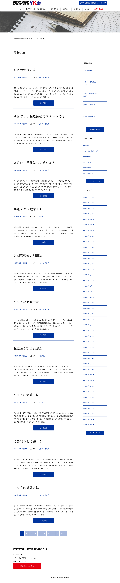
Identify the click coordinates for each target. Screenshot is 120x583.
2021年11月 (88, 419)
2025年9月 (88, 236)
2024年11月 (88, 291)
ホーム (19, 9)
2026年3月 (88, 208)
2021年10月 (88, 425)
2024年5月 (88, 319)
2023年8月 (88, 330)
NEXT (63, 533)
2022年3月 (88, 408)
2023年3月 (88, 358)
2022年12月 (88, 375)
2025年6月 (88, 252)
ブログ (87, 9)
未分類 (41, 402)
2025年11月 (88, 225)
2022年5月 (88, 402)
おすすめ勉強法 (44, 77)
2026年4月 (88, 202)
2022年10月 (88, 380)
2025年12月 (88, 219)
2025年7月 (88, 247)
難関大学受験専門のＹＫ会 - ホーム (24, 38)
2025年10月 (88, 230)
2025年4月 (88, 264)
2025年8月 (88, 241)
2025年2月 (88, 275)
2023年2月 (88, 364)
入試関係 (42, 216)
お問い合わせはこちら (27, 566)
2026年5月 (88, 197)
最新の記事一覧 (95, 129)
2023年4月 (88, 352)
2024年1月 (88, 325)
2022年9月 (88, 386)
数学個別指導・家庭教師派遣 (36, 9)
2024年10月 (88, 297)
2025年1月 (88, 280)
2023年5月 (88, 347)
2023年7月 (88, 336)
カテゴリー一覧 (95, 181)
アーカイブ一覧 (95, 433)
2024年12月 (88, 286)
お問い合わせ (98, 9)
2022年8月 (88, 391)
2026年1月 (88, 214)
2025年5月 (88, 258)
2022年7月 (88, 397)
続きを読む (43, 103)
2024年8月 (88, 308)
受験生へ (66, 9)
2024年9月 (88, 302)
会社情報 (77, 9)
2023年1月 (88, 369)
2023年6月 (88, 341)
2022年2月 (88, 414)
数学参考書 (54, 9)
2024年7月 (88, 314)
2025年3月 (88, 269)
